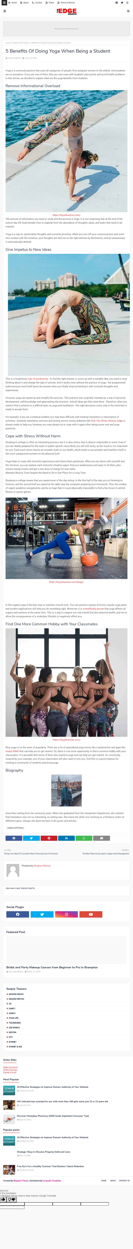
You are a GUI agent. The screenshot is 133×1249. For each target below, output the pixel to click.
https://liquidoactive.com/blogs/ (66, 582)
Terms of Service (66, 2)
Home (12, 2)
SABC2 (12, 1013)
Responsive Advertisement (66, 29)
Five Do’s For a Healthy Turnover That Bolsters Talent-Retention (50, 1166)
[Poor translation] (12, 1199)
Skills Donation (10, 1067)
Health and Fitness (20, 43)
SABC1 (12, 1008)
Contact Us (124, 1181)
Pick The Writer (99, 420)
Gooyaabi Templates (52, 1181)
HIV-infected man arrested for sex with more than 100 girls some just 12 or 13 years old (62, 1101)
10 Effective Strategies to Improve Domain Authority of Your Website (52, 1087)
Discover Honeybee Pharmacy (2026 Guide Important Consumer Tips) (53, 1116)
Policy (49, 2)
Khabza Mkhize (14, 58)
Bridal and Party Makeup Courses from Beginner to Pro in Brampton (52, 967)
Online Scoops (10, 1070)
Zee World (14, 1027)
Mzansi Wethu (16, 999)
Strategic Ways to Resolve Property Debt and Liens (43, 1152)
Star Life (13, 1018)
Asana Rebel (12, 751)
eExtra (12, 1032)
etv (11, 1037)
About (24, 2)
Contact (37, 2)
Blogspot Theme (21, 1181)
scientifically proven (94, 608)
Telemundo (15, 1023)
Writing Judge (115, 420)
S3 (10, 1004)
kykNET (13, 1042)
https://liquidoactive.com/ (66, 215)
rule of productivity (38, 378)
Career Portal (9, 1072)
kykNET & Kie (15, 1046)
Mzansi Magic (16, 994)
